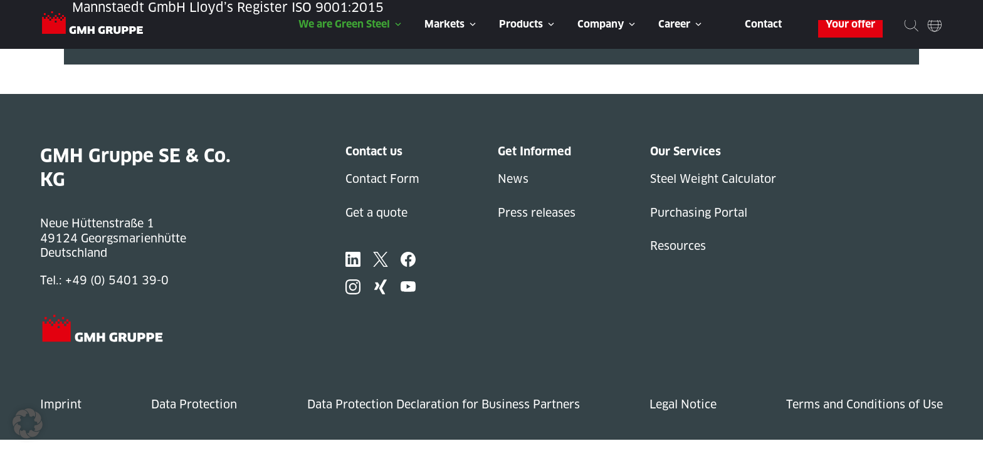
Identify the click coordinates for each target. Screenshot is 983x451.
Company (600, 24)
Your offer (850, 24)
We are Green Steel (344, 24)
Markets (444, 24)
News (513, 179)
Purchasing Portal (698, 212)
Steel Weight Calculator (713, 179)
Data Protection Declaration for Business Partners (443, 404)
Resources (678, 246)
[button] (27, 423)
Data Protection (194, 404)
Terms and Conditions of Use (864, 404)
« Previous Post (107, 72)
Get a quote (376, 212)
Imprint (60, 404)
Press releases (537, 212)
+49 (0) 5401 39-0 (117, 280)
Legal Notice (683, 404)
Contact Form (382, 179)
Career (674, 24)
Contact (763, 24)
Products (521, 24)
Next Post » (96, 87)
